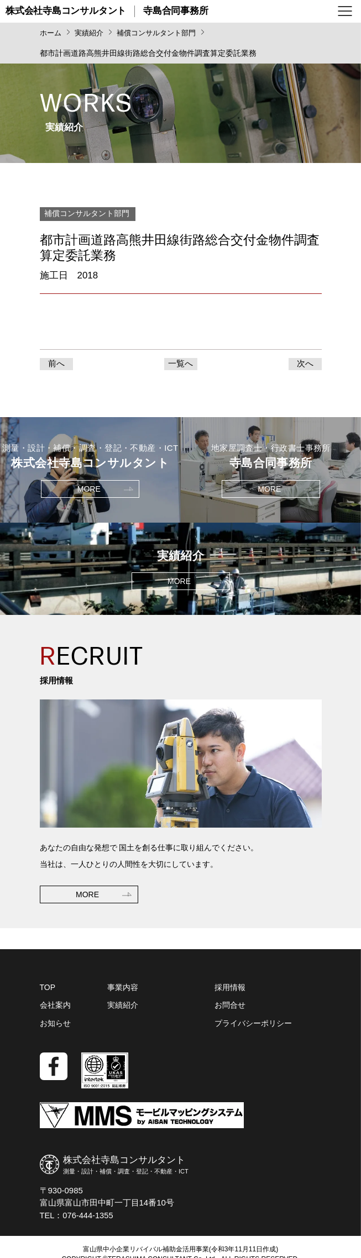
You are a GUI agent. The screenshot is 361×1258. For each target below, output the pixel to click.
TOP (48, 990)
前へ (56, 365)
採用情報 (229, 990)
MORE (87, 895)
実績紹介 (122, 1007)
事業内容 (122, 990)
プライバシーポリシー (253, 1025)
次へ (305, 365)
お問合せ (229, 1007)
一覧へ (180, 365)
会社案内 (55, 1007)
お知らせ (55, 1025)
